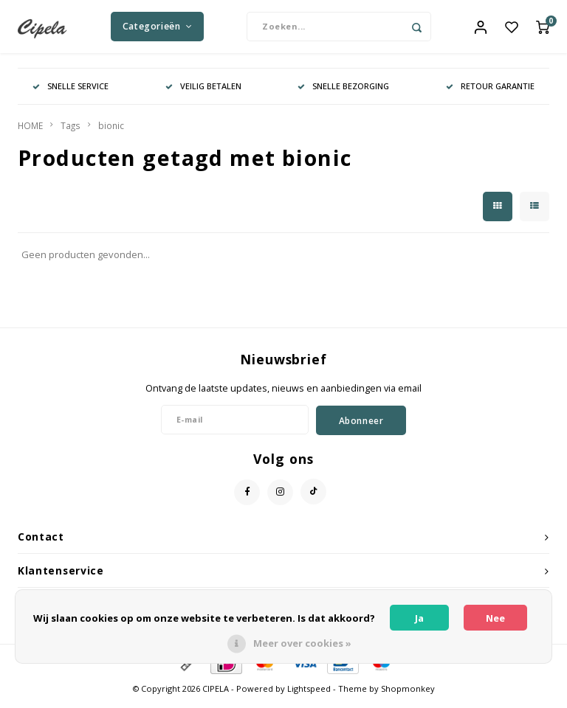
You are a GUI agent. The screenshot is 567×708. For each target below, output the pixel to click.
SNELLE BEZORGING (343, 91)
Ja (419, 618)
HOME (30, 131)
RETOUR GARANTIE (490, 91)
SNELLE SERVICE (70, 91)
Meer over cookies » (302, 643)
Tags (70, 131)
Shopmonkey (408, 695)
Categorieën (157, 29)
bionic (111, 131)
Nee (495, 618)
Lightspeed (309, 695)
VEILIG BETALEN (203, 91)
